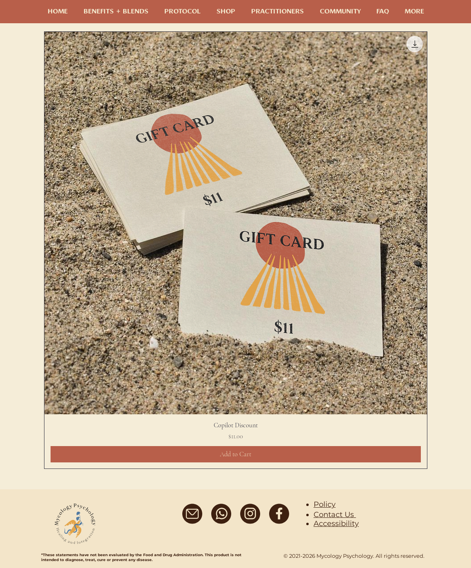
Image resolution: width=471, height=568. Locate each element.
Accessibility (336, 523)
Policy (325, 504)
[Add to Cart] (236, 454)
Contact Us (335, 514)
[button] (340, 12)
